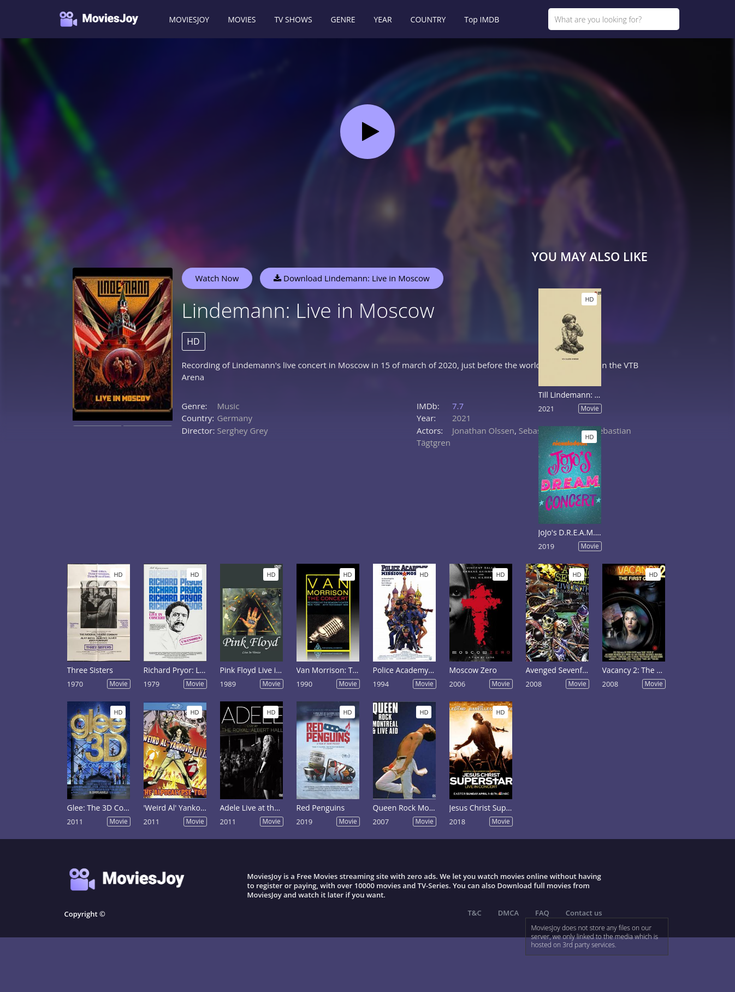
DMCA (508, 913)
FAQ (542, 913)
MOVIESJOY (189, 19)
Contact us (584, 913)
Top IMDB (481, 19)
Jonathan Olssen (483, 430)
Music (228, 405)
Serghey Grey (242, 430)
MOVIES (242, 19)
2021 (461, 417)
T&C (475, 913)
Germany (234, 417)
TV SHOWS (293, 19)
